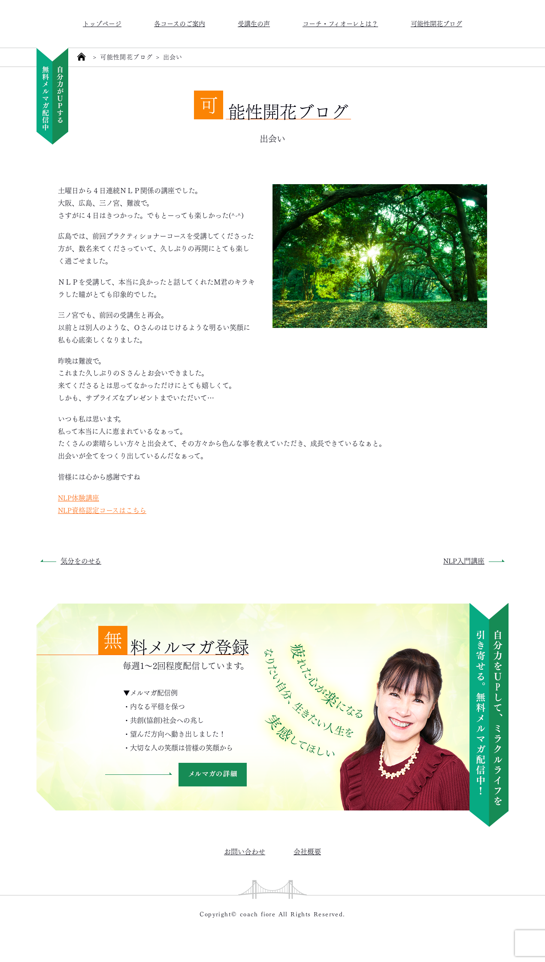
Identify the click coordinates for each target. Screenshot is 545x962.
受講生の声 (254, 23)
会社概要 (307, 851)
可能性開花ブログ (436, 23)
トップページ (102, 23)
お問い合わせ (244, 851)
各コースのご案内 (179, 23)
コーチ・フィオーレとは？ (340, 23)
